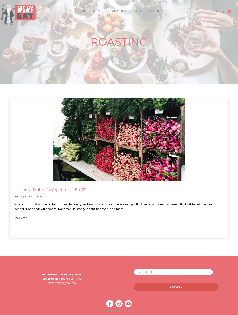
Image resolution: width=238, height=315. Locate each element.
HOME (81, 11)
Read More (20, 218)
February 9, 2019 (23, 196)
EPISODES (118, 11)
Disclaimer (128, 310)
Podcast (41, 196)
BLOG (136, 11)
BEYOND (154, 11)
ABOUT (98, 11)
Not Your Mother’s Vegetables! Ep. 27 (50, 189)
